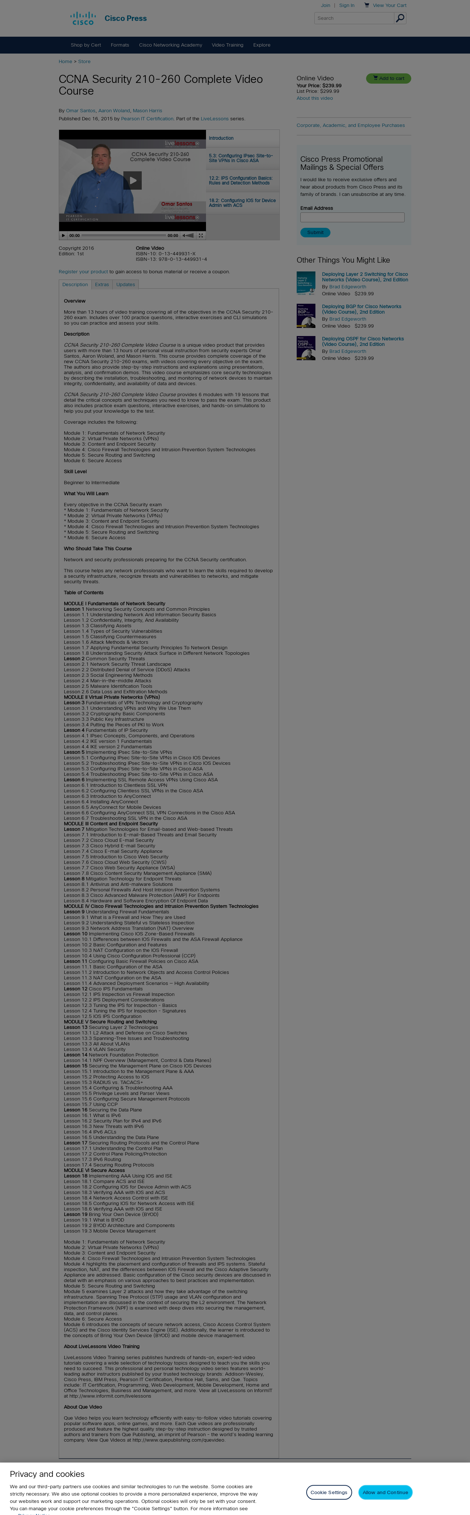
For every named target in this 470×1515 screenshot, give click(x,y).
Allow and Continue (385, 1500)
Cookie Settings (329, 1500)
